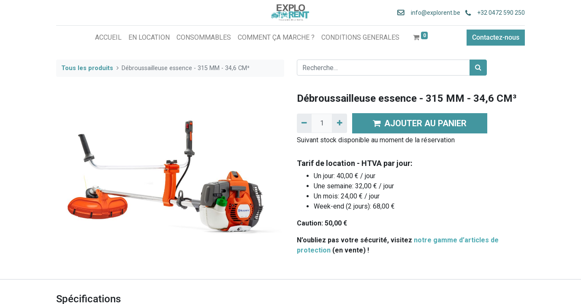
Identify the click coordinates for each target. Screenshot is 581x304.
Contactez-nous (495, 37)
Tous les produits (87, 68)
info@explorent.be (433, 12)
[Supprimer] (304, 123)
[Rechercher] (478, 68)
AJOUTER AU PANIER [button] (420, 123)
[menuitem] (108, 37)
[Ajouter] (339, 123)
